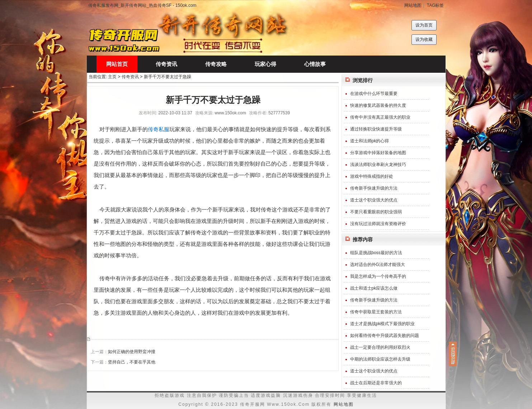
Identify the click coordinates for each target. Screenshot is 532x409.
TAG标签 (435, 5)
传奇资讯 (130, 76)
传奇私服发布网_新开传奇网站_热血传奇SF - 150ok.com (142, 5)
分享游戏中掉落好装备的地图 (378, 152)
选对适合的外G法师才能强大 (377, 264)
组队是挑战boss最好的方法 (376, 252)
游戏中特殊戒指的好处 (371, 176)
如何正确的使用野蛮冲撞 (131, 351)
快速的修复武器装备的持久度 (378, 105)
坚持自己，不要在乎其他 (131, 362)
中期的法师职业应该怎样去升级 (380, 359)
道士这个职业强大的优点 (373, 200)
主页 (112, 76)
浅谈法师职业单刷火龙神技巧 (378, 164)
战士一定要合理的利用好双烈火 (380, 347)
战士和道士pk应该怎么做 (374, 288)
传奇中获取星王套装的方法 (376, 311)
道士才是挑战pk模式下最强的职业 (382, 323)
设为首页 (424, 25)
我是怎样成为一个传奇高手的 (378, 276)
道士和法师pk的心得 (369, 140)
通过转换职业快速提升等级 (376, 129)
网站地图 (413, 5)
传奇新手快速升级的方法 (373, 188)
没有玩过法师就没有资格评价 (378, 223)
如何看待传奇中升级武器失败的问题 (384, 335)
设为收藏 (424, 39)
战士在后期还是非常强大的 (376, 382)
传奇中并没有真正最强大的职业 (380, 117)
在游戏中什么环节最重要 (373, 93)
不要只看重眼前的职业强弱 (376, 211)
